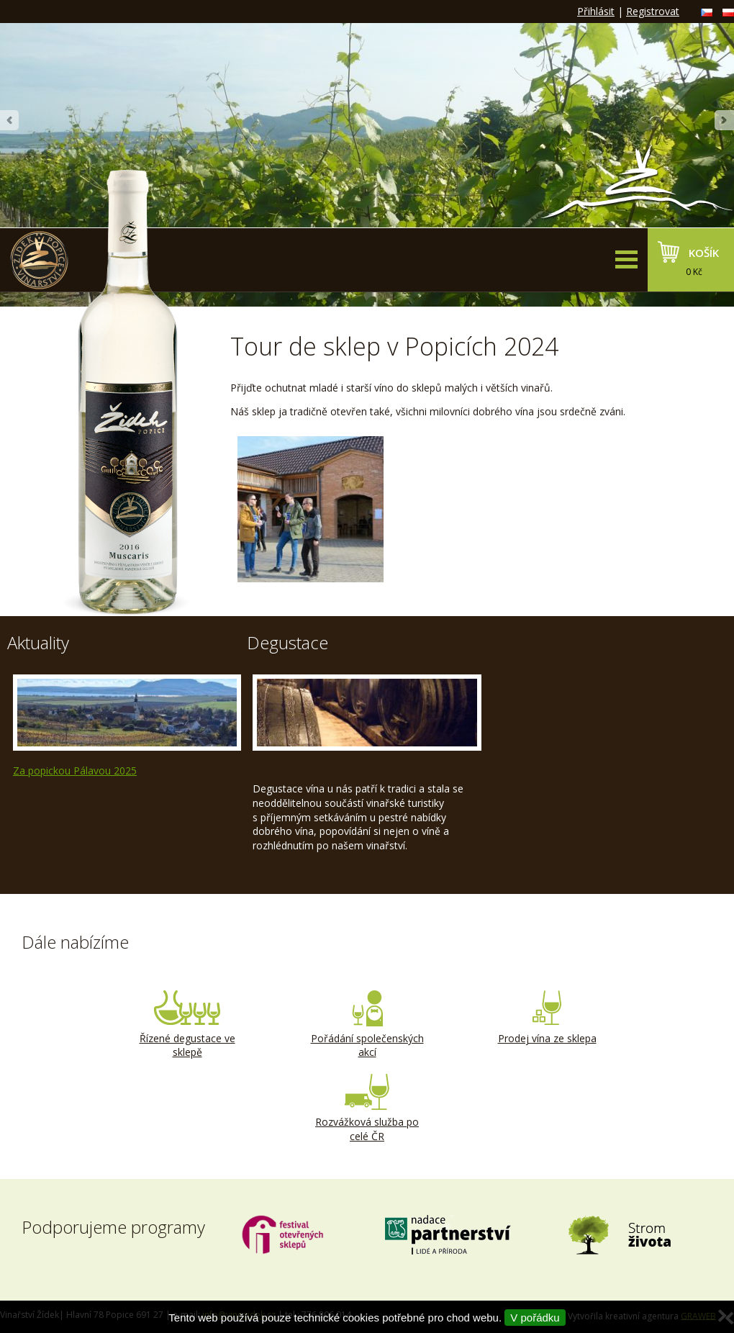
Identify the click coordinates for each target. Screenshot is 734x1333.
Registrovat (652, 11)
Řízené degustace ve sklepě (187, 1024)
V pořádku (534, 1317)
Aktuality (38, 642)
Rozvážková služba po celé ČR (367, 1108)
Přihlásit (596, 11)
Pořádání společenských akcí (367, 1024)
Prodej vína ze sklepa (547, 1017)
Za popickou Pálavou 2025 (75, 770)
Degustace (287, 642)
